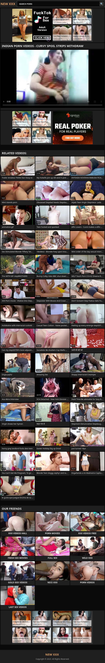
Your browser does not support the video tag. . (52, 79)
